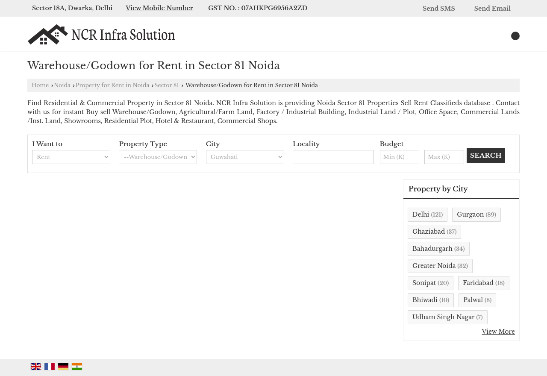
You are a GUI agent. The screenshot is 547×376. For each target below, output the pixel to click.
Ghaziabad (428, 231)
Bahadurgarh (432, 249)
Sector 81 (166, 85)
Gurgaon (470, 214)
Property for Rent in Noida (113, 85)
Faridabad (478, 283)
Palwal (473, 300)
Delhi (420, 214)
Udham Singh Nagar (443, 317)
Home (40, 85)
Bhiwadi (425, 300)
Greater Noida (434, 266)
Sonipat (424, 283)
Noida (62, 85)
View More (498, 331)
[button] (159, 8)
